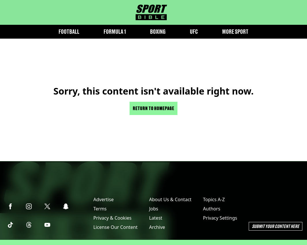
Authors (211, 209)
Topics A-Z (214, 199)
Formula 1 (115, 31)
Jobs (153, 209)
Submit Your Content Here (275, 226)
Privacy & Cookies (112, 218)
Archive (157, 227)
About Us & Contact (170, 199)
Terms (99, 209)
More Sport (235, 31)
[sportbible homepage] (151, 12)
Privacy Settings (220, 218)
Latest (155, 218)
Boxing (158, 31)
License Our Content (115, 227)
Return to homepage (153, 108)
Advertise (103, 199)
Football (69, 31)
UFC (194, 31)
